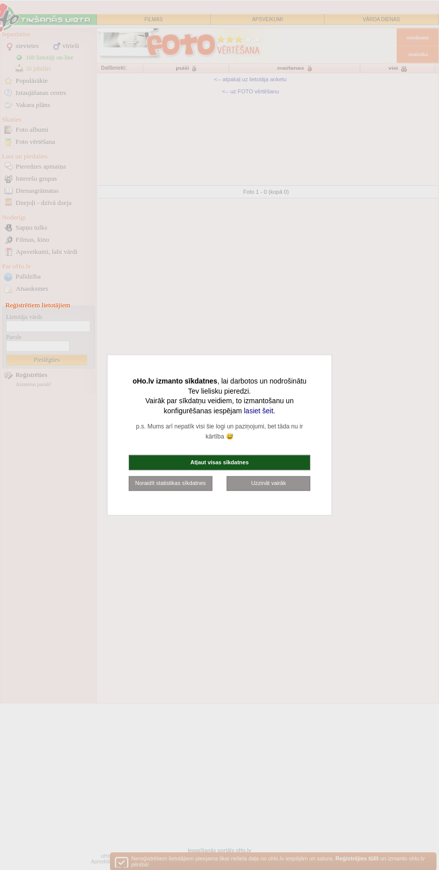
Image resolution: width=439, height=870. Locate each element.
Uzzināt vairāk (268, 483)
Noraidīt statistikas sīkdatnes (170, 483)
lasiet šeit (258, 410)
